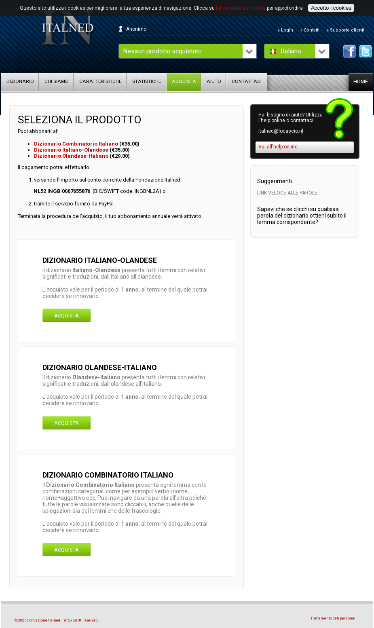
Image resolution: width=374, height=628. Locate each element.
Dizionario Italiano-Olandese (71, 150)
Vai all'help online (278, 147)
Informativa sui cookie (241, 8)
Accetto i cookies (331, 8)
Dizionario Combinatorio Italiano (76, 144)
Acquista (66, 316)
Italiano (291, 51)
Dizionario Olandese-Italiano (71, 156)
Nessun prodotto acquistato (162, 51)
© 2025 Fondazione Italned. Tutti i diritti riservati (56, 620)
